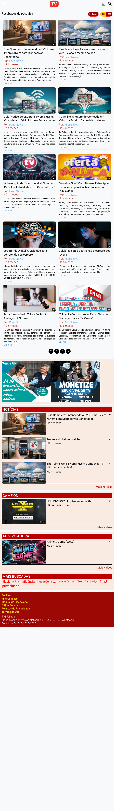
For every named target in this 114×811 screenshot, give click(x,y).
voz (53, 581)
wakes (15, 581)
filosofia (82, 581)
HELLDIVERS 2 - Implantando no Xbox (70, 501)
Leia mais (8, 83)
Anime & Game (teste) (60, 541)
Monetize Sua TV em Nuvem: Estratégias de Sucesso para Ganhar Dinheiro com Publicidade (84, 187)
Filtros (93, 14)
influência (28, 581)
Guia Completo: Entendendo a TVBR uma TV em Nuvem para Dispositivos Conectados (29, 53)
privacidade (10, 586)
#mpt (103, 581)
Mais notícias (104, 486)
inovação (43, 581)
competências (66, 581)
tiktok (6, 581)
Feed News (16, 61)
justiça (93, 581)
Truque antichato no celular (63, 439)
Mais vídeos (104, 527)
